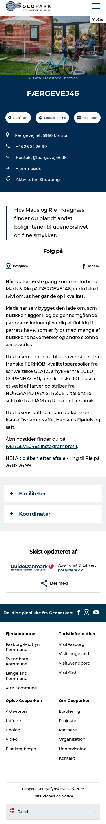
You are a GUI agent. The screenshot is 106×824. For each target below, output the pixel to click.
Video (12, 739)
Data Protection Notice (53, 796)
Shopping (50, 179)
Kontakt (67, 758)
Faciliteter (28, 494)
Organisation (72, 739)
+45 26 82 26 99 (31, 146)
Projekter (68, 720)
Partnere (68, 730)
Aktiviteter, (28, 179)
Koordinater (30, 514)
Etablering (69, 711)
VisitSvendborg (74, 663)
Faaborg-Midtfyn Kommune (23, 647)
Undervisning (73, 748)
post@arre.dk (70, 570)
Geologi (13, 730)
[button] (78, 6)
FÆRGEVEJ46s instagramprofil (41, 446)
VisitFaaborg (72, 644)
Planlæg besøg (21, 748)
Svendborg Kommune (17, 661)
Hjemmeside (28, 168)
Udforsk (14, 720)
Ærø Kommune (21, 687)
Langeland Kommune (16, 676)
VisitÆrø (67, 672)
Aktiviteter (16, 711)
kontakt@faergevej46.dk (41, 157)
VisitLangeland (74, 653)
